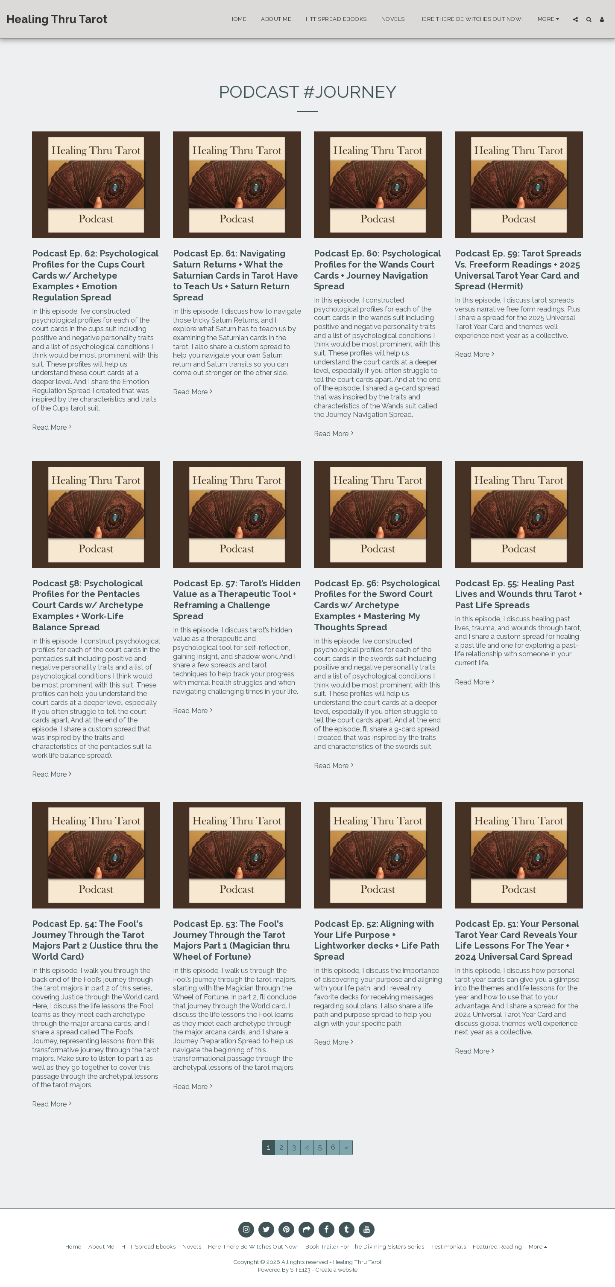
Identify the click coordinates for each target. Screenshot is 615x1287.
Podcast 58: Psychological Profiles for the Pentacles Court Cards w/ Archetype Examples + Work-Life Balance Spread (88, 605)
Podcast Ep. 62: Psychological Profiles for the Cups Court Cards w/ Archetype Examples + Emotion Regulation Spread (95, 275)
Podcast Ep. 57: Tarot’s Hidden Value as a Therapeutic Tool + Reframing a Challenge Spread (237, 599)
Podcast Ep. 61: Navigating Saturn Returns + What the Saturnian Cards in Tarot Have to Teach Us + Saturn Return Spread (235, 275)
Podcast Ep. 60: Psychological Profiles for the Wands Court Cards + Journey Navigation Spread (377, 269)
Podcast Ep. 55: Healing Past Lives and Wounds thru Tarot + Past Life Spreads (519, 594)
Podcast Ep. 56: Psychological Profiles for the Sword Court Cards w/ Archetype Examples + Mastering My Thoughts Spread (376, 605)
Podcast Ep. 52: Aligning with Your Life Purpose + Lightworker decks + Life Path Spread (376, 940)
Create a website (336, 1270)
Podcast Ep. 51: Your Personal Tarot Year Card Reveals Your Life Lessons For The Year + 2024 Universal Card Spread (516, 940)
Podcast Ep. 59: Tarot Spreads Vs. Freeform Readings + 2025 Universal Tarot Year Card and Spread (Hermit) (518, 269)
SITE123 (300, 1270)
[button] (575, 19)
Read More (53, 427)
